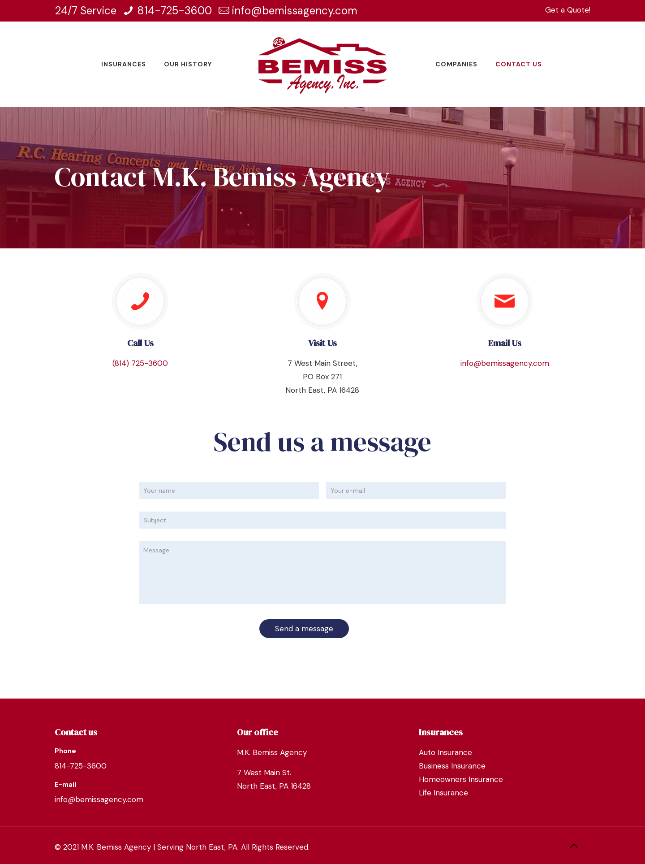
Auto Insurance (445, 752)
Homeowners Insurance (461, 779)
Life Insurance (443, 793)
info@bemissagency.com (294, 10)
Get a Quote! (567, 10)
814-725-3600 (174, 10)
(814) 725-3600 (140, 363)
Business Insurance (452, 766)
